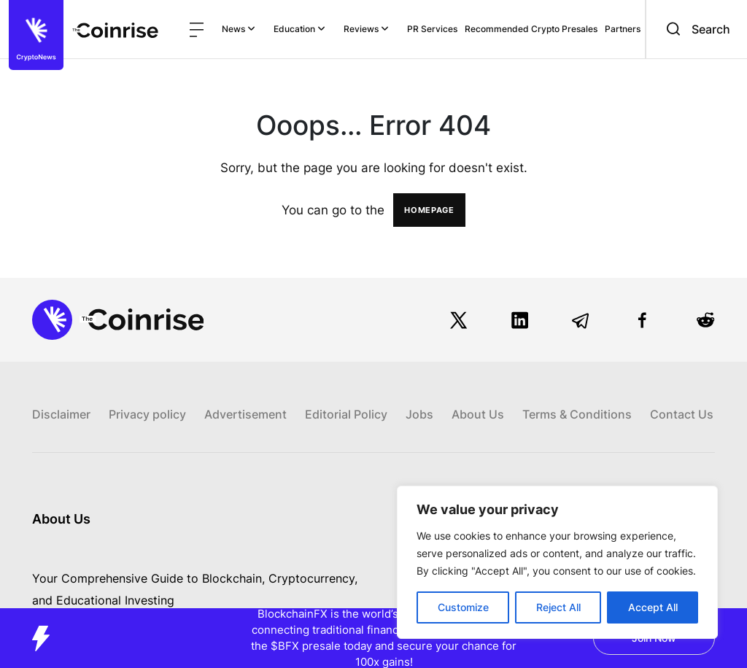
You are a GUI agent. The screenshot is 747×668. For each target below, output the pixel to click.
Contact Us (681, 414)
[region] (557, 562)
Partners (622, 28)
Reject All (558, 607)
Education (299, 28)
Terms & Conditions (577, 414)
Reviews (366, 28)
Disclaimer (61, 414)
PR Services (432, 28)
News (238, 28)
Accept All (653, 607)
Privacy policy (147, 414)
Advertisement (245, 414)
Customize (463, 607)
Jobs (419, 414)
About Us (478, 414)
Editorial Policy (346, 414)
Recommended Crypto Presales (531, 28)
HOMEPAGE (429, 210)
